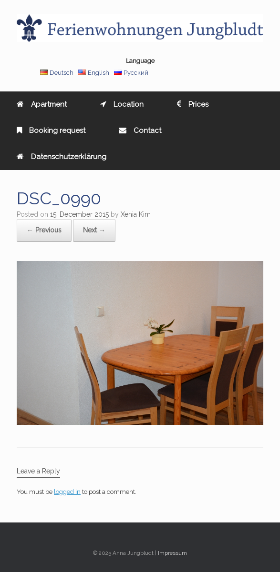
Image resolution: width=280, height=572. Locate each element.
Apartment (42, 104)
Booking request (51, 130)
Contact (140, 130)
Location (122, 104)
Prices (192, 104)
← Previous (44, 230)
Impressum (172, 553)
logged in (67, 491)
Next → (94, 230)
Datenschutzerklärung (61, 156)
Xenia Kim (136, 214)
